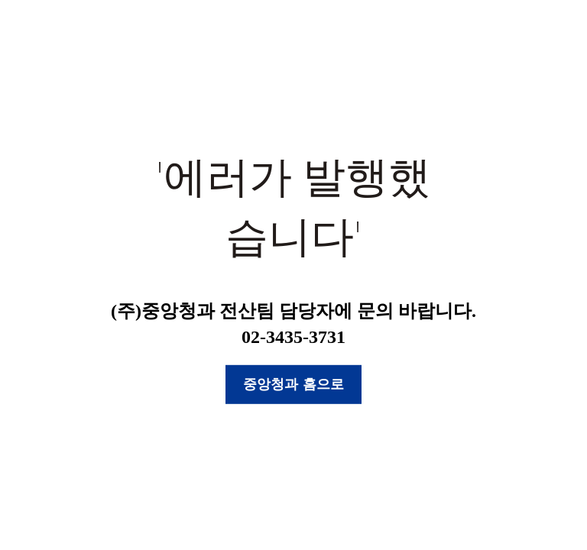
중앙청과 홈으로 (293, 384)
